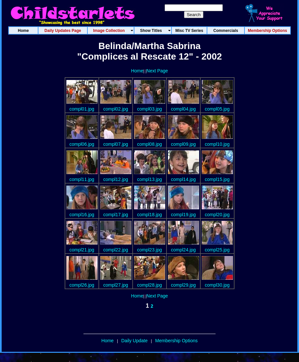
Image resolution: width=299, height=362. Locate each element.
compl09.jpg (183, 144)
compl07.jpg (115, 144)
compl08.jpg (149, 144)
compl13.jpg (149, 179)
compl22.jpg (115, 249)
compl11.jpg (81, 179)
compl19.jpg (183, 214)
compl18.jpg (149, 214)
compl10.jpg (217, 144)
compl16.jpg (81, 214)
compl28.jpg (149, 285)
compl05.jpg (217, 109)
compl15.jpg (217, 179)
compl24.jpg (183, 249)
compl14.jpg (183, 179)
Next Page (157, 70)
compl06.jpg (81, 144)
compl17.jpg (115, 214)
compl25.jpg (217, 249)
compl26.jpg (81, 285)
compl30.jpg (217, 285)
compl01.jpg (81, 109)
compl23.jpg (149, 249)
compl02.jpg (115, 109)
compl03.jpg (149, 109)
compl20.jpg (217, 214)
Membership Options (176, 340)
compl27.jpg (115, 285)
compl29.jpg (183, 285)
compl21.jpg (81, 249)
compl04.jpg (183, 109)
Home (137, 70)
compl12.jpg (115, 179)
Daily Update (134, 340)
